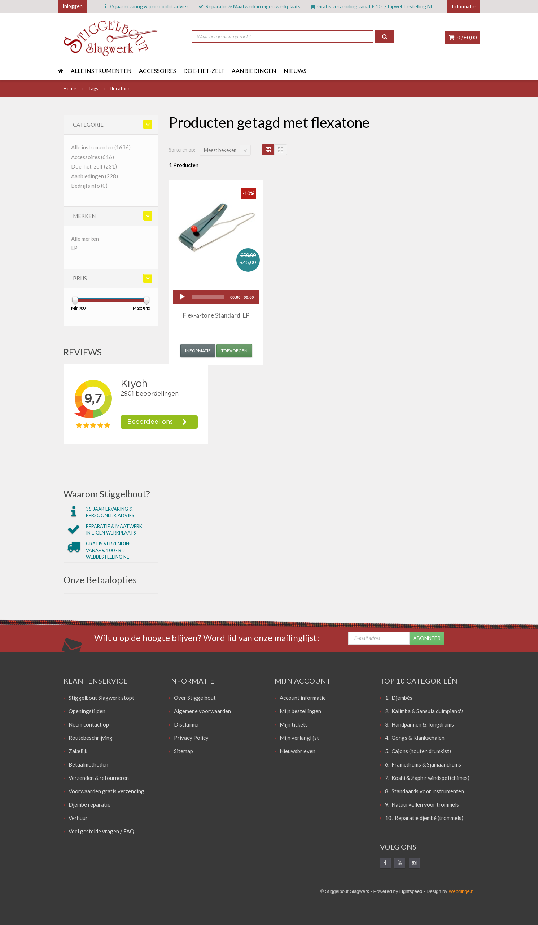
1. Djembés (398, 697)
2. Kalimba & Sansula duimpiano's (424, 711)
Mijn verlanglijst (299, 737)
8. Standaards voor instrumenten (424, 791)
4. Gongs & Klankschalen (415, 737)
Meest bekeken (220, 150)
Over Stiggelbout (195, 697)
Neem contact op (89, 724)
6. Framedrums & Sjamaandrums (423, 764)
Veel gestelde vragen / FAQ (101, 831)
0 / (463, 37)
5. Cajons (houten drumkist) (418, 751)
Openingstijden (87, 711)
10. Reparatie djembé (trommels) (424, 818)
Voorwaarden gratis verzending (106, 791)
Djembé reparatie (89, 804)
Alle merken (85, 238)
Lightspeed (411, 891)
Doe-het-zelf (203, 70)
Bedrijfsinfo (89, 185)
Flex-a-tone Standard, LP (216, 315)
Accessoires (157, 70)
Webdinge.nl (461, 891)
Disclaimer (187, 724)
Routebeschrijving (91, 737)
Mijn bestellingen (300, 711)
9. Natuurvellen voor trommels (422, 804)
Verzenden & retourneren (99, 778)
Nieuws (295, 70)
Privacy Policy (191, 737)
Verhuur (78, 818)
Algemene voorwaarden (202, 711)
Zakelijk (78, 751)
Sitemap (183, 751)
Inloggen (72, 6)
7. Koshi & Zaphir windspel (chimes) (427, 778)
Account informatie (303, 697)
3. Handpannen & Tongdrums (419, 724)
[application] (216, 297)
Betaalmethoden (88, 764)
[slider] (208, 297)
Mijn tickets (294, 724)
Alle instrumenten (101, 70)
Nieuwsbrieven (297, 751)
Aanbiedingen (254, 70)
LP (74, 248)
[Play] (182, 297)
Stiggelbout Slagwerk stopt (101, 697)
